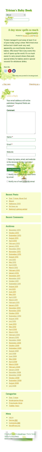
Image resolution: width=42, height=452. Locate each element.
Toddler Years (14, 406)
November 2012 (15, 251)
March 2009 (13, 364)
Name (10, 137)
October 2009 (14, 345)
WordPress (21, 434)
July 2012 (12, 260)
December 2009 (15, 340)
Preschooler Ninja (15, 403)
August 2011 (13, 286)
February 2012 (14, 270)
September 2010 (15, 316)
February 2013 (14, 243)
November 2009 (15, 343)
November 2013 (15, 230)
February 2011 (14, 302)
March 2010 (13, 332)
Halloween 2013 (15, 204)
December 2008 (15, 372)
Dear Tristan (13, 397)
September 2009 (15, 348)
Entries (13, 420)
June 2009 (13, 356)
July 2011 (12, 289)
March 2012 (13, 268)
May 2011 (12, 294)
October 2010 (14, 313)
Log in (11, 417)
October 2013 (14, 233)
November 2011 (14, 278)
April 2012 (13, 265)
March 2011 (13, 300)
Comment (10, 110)
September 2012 (15, 254)
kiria (37, 35)
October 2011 (14, 281)
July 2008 (12, 386)
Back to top (8, 438)
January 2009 (14, 370)
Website (10, 152)
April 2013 (13, 241)
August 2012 (13, 257)
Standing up (34, 84)
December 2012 (14, 249)
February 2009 (14, 367)
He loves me (13, 206)
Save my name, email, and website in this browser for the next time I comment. (21, 162)
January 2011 (13, 305)
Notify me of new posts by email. (22, 182)
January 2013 (14, 246)
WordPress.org (14, 425)
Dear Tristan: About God (18, 198)
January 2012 (14, 273)
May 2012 (12, 262)
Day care (6, 84)
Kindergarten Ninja (16, 400)
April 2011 (12, 297)
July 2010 (12, 321)
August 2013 (13, 238)
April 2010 (13, 329)
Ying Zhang (15, 436)
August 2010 (13, 319)
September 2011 (15, 284)
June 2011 (12, 292)
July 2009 (12, 354)
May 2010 (12, 327)
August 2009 (14, 351)
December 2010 (14, 308)
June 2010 (12, 324)
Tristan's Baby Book (19, 10)
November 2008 (15, 375)
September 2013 (15, 235)
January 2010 (14, 337)
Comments (14, 423)
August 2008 (14, 383)
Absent (11, 201)
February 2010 (14, 335)
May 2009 (12, 359)
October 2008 (14, 378)
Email (9, 144)
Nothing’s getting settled (18, 209)
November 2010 (15, 311)
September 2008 (15, 380)
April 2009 (13, 362)
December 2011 (14, 276)
